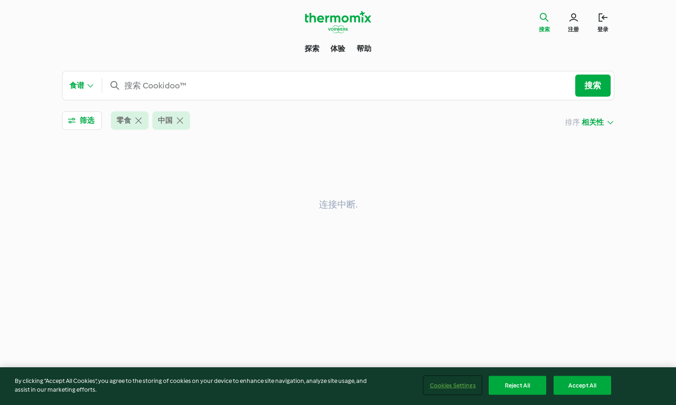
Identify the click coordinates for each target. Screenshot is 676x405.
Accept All (582, 388)
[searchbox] (342, 86)
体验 (337, 48)
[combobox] (342, 86)
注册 (573, 29)
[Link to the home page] (338, 22)
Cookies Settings (453, 388)
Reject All (517, 388)
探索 (312, 48)
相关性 (593, 122)
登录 (602, 29)
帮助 (364, 48)
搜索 (544, 29)
